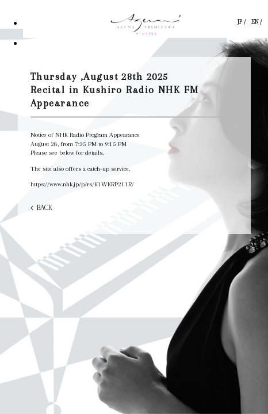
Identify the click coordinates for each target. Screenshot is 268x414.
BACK (44, 208)
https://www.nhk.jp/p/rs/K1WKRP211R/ (82, 184)
